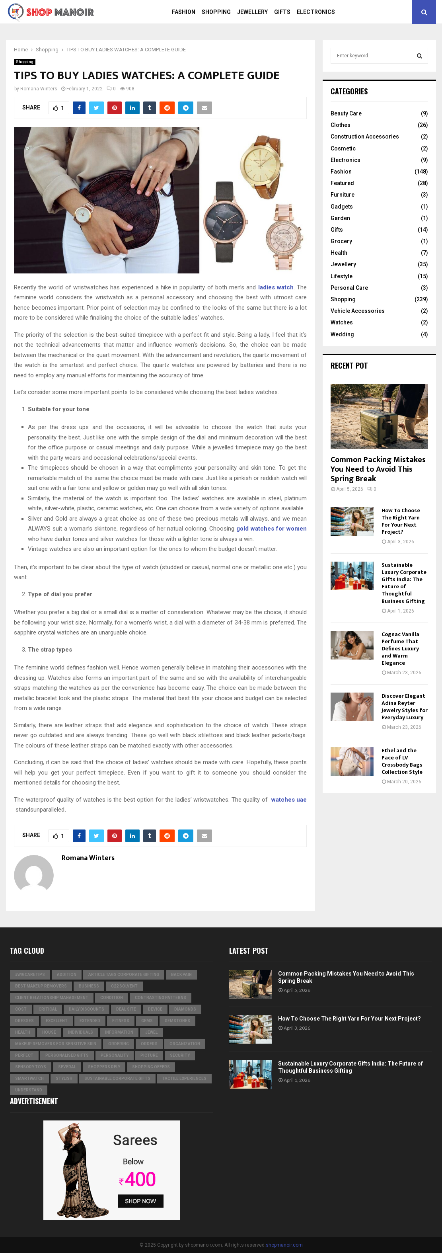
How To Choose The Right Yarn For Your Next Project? (401, 521)
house (49, 1032)
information (119, 1032)
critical (48, 1009)
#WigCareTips (30, 974)
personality (115, 1055)
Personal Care (349, 288)
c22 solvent (124, 986)
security (180, 1055)
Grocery (341, 241)
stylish (64, 1078)
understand (28, 1090)
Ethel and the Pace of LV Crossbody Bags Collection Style (402, 761)
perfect (24, 1055)
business (89, 986)
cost (21, 1009)
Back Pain (181, 974)
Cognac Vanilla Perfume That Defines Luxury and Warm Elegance (400, 648)
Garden (340, 218)
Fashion (183, 12)
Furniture (342, 194)
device (155, 1009)
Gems (147, 1021)
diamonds (185, 1009)
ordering (118, 1044)
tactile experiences (184, 1078)
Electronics (316, 12)
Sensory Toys (30, 1067)
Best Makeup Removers (41, 986)
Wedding (342, 334)
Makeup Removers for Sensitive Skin (55, 1044)
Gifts (282, 12)
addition (66, 974)
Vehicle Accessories (358, 311)
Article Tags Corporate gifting (123, 974)
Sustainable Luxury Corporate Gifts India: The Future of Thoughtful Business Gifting (404, 582)
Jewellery (252, 12)
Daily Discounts (86, 1009)
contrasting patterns (160, 997)
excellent (57, 1021)
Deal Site (126, 1009)
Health (339, 253)
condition (111, 997)
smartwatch (29, 1078)
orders (149, 1044)
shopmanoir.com (284, 1245)
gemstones (177, 1021)
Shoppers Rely (104, 1067)
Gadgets (342, 206)
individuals (80, 1032)
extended (90, 1021)
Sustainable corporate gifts (117, 1078)
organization (184, 1044)
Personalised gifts (67, 1055)
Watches (342, 322)
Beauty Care (346, 113)
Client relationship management (51, 997)
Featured (342, 183)
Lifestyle (341, 276)
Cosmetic (343, 148)
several (67, 1067)
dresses (24, 1021)
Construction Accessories (365, 136)
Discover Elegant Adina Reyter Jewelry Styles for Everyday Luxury (405, 706)
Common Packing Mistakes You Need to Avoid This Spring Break (378, 469)
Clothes (340, 125)
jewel (151, 1032)
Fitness (120, 1021)
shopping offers (151, 1067)
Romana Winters (38, 89)
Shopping (216, 12)
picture (149, 1055)
